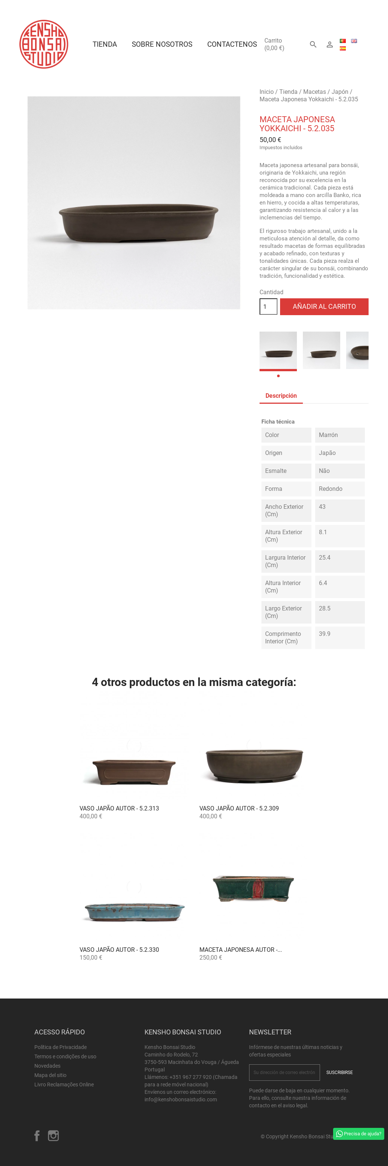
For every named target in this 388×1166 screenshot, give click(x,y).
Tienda (105, 44)
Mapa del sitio (50, 1075)
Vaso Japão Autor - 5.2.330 (119, 949)
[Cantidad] (268, 306)
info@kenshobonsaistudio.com (181, 1099)
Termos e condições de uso (65, 1056)
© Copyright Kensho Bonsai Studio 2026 (307, 1136)
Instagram (53, 1135)
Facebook (37, 1135)
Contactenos (232, 44)
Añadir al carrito (324, 306)
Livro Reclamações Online (64, 1084)
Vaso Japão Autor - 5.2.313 (119, 808)
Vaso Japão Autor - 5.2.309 (239, 808)
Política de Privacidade (60, 1047)
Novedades (47, 1066)
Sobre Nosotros (162, 44)
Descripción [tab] (281, 395)
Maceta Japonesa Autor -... (240, 949)
